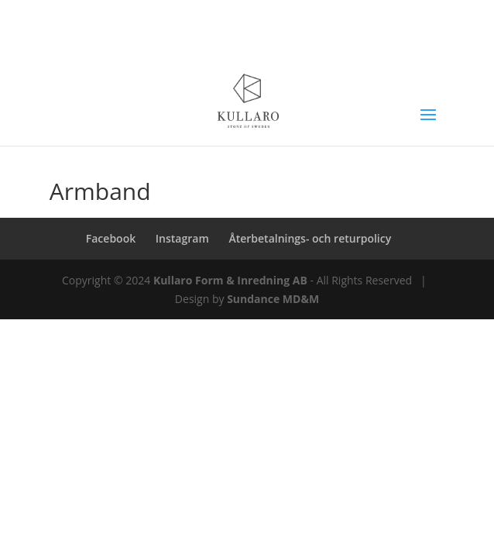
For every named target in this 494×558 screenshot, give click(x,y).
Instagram (182, 238)
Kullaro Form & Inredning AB (230, 280)
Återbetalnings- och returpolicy (309, 238)
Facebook (111, 238)
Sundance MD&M (273, 298)
